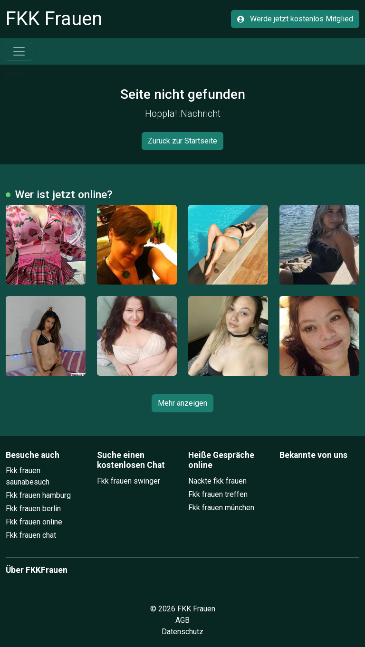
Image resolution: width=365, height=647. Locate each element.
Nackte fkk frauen (217, 480)
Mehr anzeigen (182, 403)
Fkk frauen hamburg (38, 495)
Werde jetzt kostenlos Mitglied (295, 18)
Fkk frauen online (34, 521)
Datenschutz (182, 631)
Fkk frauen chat (31, 535)
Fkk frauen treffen (218, 494)
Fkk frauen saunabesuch (27, 476)
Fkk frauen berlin (33, 508)
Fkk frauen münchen (221, 507)
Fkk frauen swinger (128, 480)
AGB (182, 620)
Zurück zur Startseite (182, 140)
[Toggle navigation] (19, 51)
